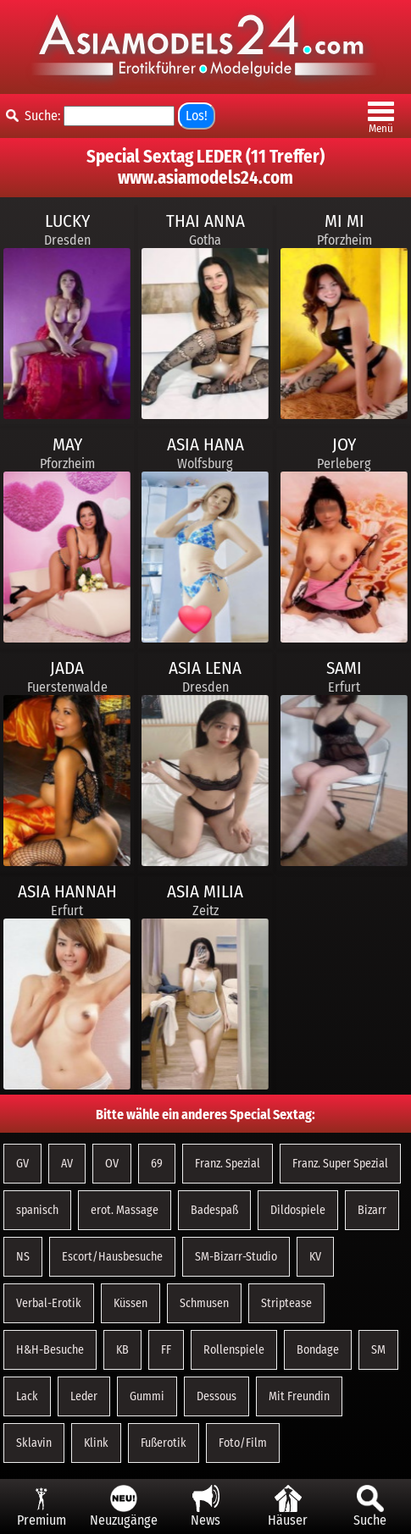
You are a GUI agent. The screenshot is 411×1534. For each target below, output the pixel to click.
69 (157, 1163)
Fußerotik (163, 1443)
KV (315, 1257)
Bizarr (372, 1210)
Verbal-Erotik (48, 1303)
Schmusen (204, 1303)
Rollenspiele (233, 1350)
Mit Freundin (299, 1396)
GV (22, 1163)
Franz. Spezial (227, 1163)
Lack (27, 1396)
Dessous (216, 1396)
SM (378, 1350)
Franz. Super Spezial (340, 1163)
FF (166, 1350)
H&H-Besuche (50, 1350)
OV (112, 1163)
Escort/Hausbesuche (112, 1257)
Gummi (147, 1396)
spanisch (37, 1210)
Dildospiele (297, 1210)
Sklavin (34, 1443)
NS (23, 1257)
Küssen (130, 1303)
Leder (83, 1396)
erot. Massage (124, 1210)
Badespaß (214, 1210)
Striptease (286, 1303)
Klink (96, 1443)
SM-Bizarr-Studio (236, 1257)
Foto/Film (243, 1443)
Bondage (318, 1350)
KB (122, 1350)
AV (67, 1163)
